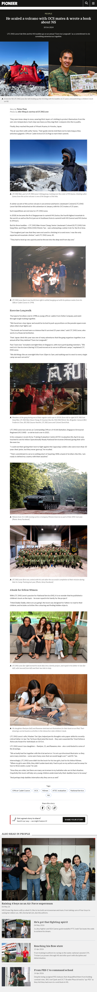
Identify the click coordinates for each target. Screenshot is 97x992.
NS (48, 795)
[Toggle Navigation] (93, 3)
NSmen (45, 790)
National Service (77, 790)
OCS (36, 790)
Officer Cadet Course (21, 790)
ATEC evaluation (59, 790)
